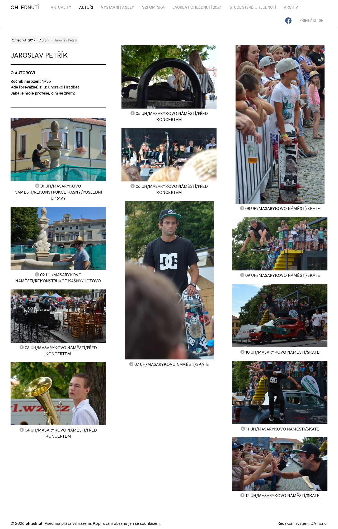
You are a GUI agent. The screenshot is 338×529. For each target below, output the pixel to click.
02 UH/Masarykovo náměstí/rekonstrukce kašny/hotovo (58, 277)
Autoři (44, 40)
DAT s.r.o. (319, 523)
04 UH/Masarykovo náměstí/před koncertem (61, 433)
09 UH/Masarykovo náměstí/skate (282, 275)
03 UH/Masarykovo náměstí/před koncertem (61, 350)
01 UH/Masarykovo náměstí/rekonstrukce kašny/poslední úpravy (58, 192)
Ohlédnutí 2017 (23, 40)
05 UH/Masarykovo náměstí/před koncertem (172, 116)
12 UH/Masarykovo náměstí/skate (283, 495)
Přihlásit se (311, 20)
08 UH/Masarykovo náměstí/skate (282, 208)
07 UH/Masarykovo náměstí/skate (171, 364)
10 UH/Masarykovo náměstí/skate (283, 352)
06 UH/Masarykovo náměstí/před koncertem (172, 189)
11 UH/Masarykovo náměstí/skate (282, 429)
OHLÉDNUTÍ (25, 7)
